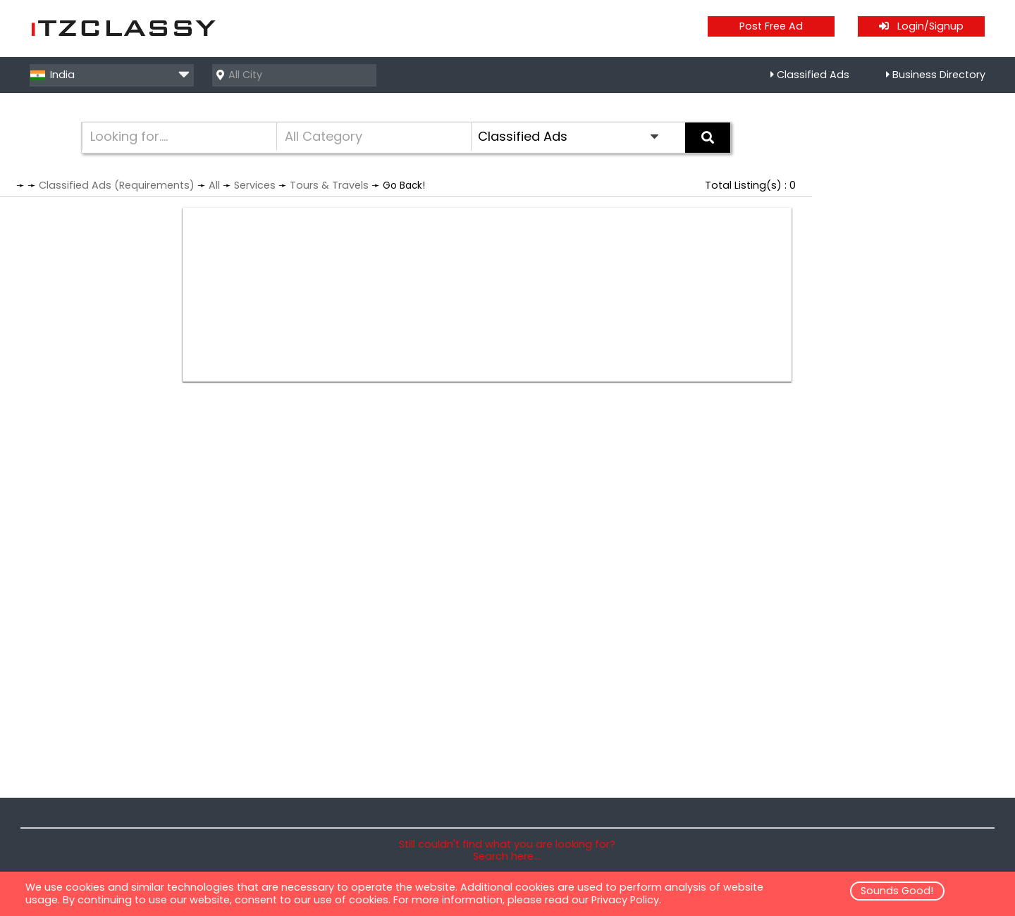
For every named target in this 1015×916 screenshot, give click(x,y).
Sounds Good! (897, 891)
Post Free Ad (771, 26)
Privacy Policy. (626, 900)
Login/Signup (921, 26)
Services (255, 185)
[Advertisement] (487, 295)
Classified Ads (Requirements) (117, 185)
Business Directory (938, 75)
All (214, 185)
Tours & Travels (329, 185)
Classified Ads (813, 75)
